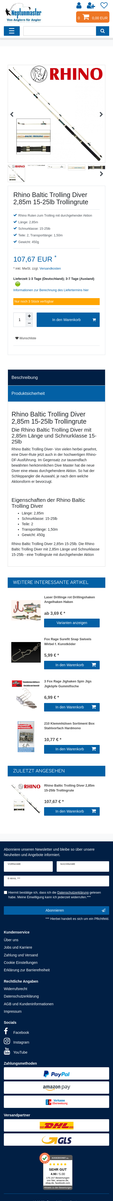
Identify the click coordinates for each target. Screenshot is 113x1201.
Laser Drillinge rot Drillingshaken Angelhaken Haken (69, 599)
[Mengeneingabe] (19, 320)
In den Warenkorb (74, 320)
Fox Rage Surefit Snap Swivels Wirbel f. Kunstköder (67, 641)
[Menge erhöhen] (29, 316)
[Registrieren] (91, 5)
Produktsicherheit (28, 393)
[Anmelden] (79, 5)
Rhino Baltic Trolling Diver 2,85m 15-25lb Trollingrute (69, 788)
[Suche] (102, 31)
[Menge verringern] (29, 323)
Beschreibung (25, 377)
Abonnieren (75, 910)
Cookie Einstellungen (21, 962)
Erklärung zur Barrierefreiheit (27, 970)
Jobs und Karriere (18, 947)
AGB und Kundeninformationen (29, 1004)
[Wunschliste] (104, 5)
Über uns (11, 940)
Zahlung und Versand (21, 955)
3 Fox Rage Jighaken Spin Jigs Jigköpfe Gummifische (67, 684)
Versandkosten (50, 268)
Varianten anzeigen (72, 623)
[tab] (56, 377)
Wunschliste (25, 338)
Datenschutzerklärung (21, 996)
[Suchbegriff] (59, 31)
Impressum (13, 1011)
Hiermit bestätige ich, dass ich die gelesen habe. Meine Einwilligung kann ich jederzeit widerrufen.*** (54, 895)
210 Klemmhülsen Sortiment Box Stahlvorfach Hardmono (69, 726)
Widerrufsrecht (15, 989)
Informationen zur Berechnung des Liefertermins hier (51, 290)
